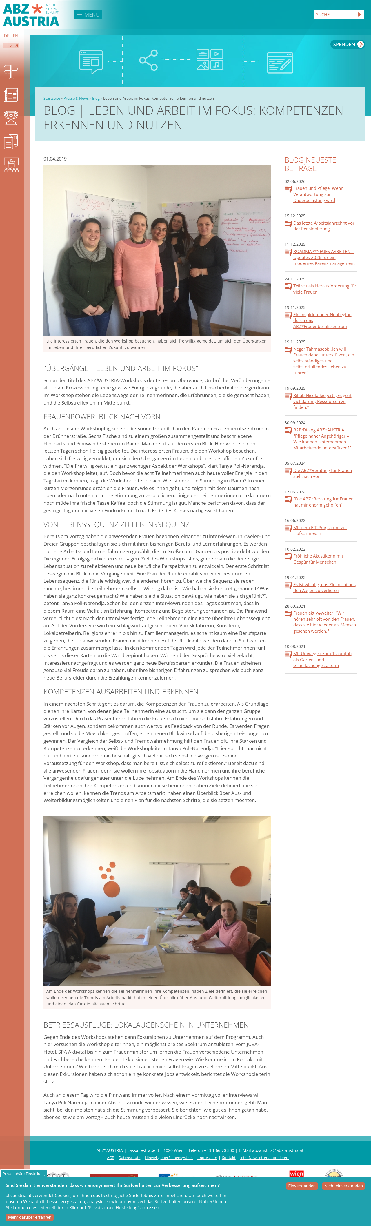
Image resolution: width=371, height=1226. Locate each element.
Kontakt (229, 1157)
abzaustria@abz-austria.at (277, 1150)
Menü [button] (92, 14)
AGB (110, 1157)
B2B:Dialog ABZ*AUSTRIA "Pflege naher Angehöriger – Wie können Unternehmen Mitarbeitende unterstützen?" (322, 439)
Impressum (207, 1157)
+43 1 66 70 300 (219, 1150)
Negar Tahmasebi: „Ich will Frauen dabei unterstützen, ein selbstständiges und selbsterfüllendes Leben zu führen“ (323, 361)
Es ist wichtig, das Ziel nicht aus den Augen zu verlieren (324, 587)
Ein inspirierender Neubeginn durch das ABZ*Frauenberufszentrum (322, 320)
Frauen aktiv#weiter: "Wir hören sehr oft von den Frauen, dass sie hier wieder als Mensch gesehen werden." (324, 622)
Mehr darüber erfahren (29, 1217)
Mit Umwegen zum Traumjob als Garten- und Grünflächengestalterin (322, 659)
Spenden (347, 44)
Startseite (51, 98)
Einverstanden (302, 1186)
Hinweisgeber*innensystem (169, 1157)
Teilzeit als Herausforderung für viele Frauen (324, 289)
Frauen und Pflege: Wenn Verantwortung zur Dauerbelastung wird (318, 194)
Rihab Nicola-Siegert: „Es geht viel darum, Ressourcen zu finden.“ (322, 401)
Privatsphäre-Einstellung (24, 1173)
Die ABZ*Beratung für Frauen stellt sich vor (322, 473)
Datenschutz (129, 1157)
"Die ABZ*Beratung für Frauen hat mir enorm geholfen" (323, 502)
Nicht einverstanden (343, 1186)
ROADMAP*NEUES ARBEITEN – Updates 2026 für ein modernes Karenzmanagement (324, 257)
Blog (96, 98)
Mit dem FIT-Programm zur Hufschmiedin (320, 530)
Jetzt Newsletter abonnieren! (264, 1157)
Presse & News (76, 98)
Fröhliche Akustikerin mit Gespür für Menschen (318, 559)
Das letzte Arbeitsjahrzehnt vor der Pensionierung (323, 226)
